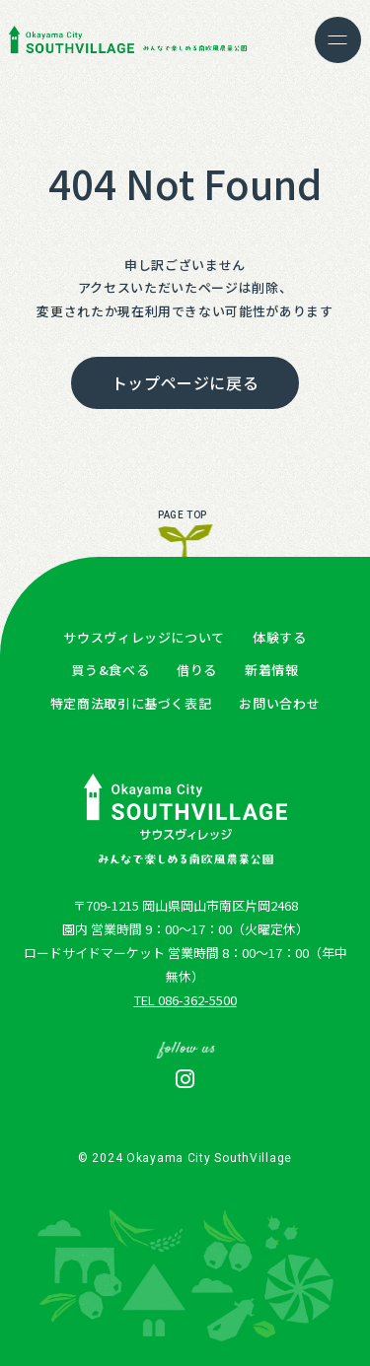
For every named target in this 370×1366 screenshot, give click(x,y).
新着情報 (272, 669)
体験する (280, 637)
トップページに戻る (185, 382)
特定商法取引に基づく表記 (131, 703)
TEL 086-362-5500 (185, 999)
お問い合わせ (279, 703)
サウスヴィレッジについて (144, 637)
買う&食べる (110, 669)
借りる (197, 669)
